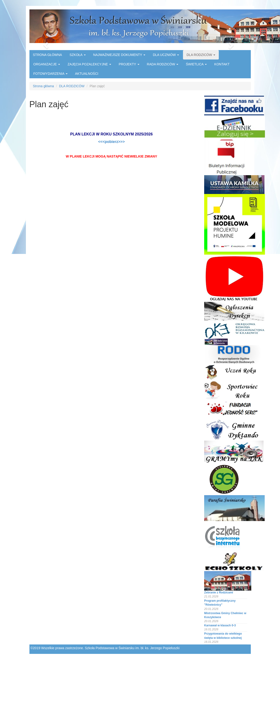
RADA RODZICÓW (163, 64)
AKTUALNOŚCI (86, 73)
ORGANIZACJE (46, 64)
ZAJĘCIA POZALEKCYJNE (89, 64)
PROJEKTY (129, 64)
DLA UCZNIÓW (166, 55)
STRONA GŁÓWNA (47, 55)
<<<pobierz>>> (111, 142)
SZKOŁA (77, 55)
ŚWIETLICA (196, 64)
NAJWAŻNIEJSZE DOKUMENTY (119, 55)
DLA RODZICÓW (201, 55)
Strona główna (43, 86)
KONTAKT (222, 64)
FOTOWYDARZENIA (50, 73)
